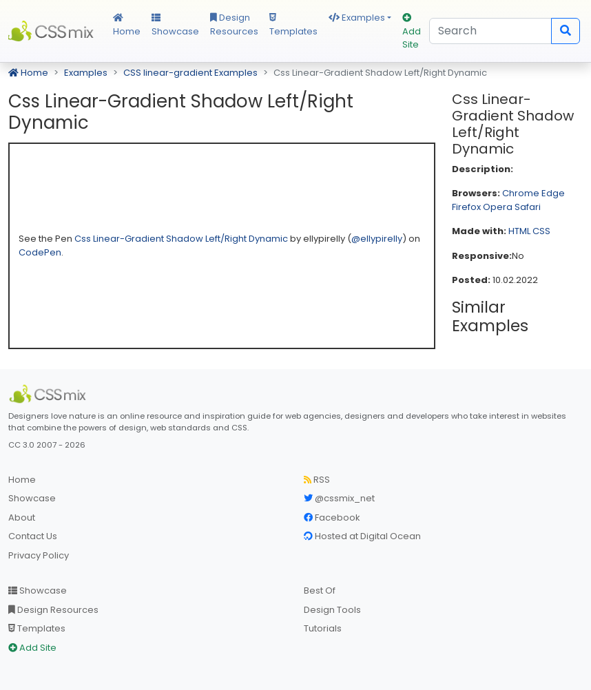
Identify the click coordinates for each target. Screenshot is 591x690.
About (21, 517)
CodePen (40, 252)
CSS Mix (52, 31)
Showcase (175, 25)
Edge (553, 193)
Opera (497, 206)
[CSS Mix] (49, 394)
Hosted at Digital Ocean (362, 536)
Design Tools (332, 609)
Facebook (332, 517)
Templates (293, 25)
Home (127, 25)
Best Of (319, 590)
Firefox (466, 206)
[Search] (490, 31)
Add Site (411, 32)
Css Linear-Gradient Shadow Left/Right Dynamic (182, 238)
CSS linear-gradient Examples (190, 72)
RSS (317, 479)
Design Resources (234, 24)
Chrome (520, 193)
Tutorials (323, 628)
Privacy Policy (38, 555)
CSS (541, 231)
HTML (519, 231)
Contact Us (32, 536)
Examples (357, 17)
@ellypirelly (376, 238)
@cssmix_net (339, 498)
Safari (528, 206)
